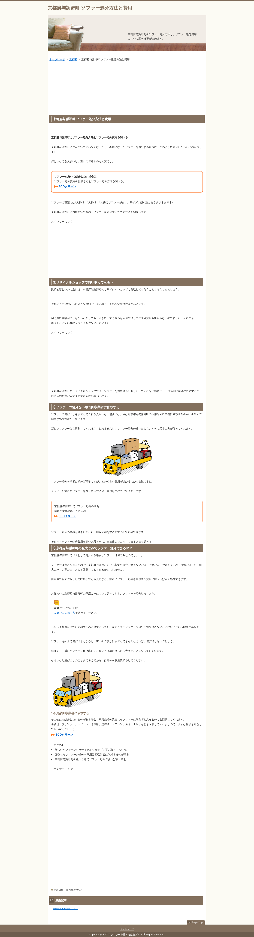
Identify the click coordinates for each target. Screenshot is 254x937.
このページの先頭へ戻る (196, 922)
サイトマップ (127, 929)
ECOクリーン (67, 186)
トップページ (57, 59)
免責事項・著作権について (68, 890)
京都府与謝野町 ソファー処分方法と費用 (90, 8)
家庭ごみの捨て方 (64, 612)
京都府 (73, 59)
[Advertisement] (127, 88)
